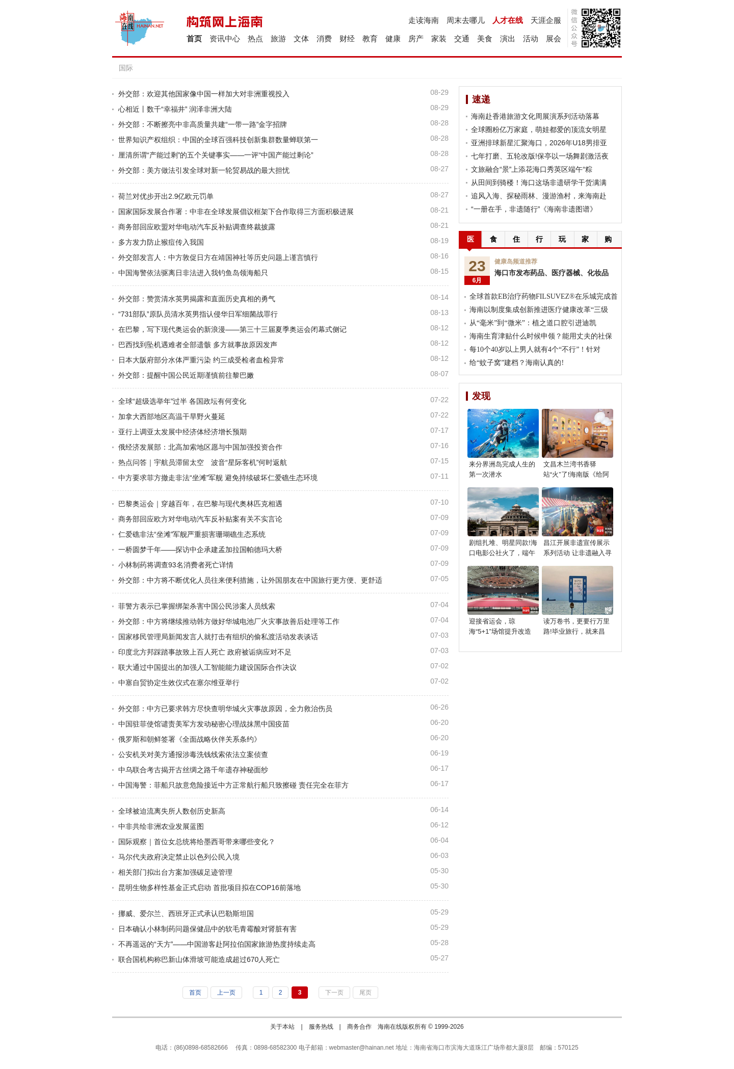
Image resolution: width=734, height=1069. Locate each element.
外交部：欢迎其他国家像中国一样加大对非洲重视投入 (204, 94)
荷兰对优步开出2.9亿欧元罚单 (166, 196)
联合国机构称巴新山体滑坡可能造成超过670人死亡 (199, 959)
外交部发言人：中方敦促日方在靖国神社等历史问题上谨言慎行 (218, 257)
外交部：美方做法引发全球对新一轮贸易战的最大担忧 (204, 170)
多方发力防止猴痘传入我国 (161, 242)
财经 (347, 38)
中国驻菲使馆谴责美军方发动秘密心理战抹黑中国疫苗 (204, 724)
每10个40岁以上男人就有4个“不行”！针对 (534, 349)
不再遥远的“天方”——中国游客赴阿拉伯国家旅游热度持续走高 (217, 944)
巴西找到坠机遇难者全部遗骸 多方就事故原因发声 (197, 345)
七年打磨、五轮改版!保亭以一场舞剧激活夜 (540, 156)
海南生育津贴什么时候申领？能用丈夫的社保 (540, 336)
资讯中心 (224, 38)
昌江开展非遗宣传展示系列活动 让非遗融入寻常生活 (577, 553)
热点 (255, 38)
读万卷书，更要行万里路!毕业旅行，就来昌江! (576, 631)
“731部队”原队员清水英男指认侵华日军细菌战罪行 (198, 314)
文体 (301, 38)
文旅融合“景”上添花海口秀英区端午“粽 (531, 169)
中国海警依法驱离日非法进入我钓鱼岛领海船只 (193, 273)
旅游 (278, 38)
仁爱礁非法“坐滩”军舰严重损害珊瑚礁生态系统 (192, 534)
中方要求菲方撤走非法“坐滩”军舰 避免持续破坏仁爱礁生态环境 (218, 478)
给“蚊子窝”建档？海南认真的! (516, 363)
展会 (553, 38)
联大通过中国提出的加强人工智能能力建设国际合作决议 (207, 667)
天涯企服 (546, 20)
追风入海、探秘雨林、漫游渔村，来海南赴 (539, 196)
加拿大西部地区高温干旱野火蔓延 (171, 416)
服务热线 (321, 1026)
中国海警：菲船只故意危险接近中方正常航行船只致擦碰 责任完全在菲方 (233, 785)
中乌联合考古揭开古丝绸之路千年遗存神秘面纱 (193, 770)
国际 (126, 68)
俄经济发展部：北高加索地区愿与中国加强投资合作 (200, 447)
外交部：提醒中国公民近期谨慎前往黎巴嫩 (186, 375)
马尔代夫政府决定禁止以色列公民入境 (179, 857)
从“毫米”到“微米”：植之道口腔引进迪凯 (532, 323)
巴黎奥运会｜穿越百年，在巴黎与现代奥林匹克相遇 (200, 504)
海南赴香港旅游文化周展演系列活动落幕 (535, 116)
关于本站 (282, 1026)
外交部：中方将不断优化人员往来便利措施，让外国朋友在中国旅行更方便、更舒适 (250, 580)
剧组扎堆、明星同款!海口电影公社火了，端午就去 (503, 553)
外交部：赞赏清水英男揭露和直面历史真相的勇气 (196, 299)
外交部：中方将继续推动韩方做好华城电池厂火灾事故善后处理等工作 (228, 621)
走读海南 (423, 20)
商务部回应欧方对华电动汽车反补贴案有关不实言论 (200, 519)
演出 (507, 38)
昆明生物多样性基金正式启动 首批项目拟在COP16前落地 (209, 887)
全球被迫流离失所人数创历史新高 (171, 811)
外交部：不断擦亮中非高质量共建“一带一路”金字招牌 (202, 124)
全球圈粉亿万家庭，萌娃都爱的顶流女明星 (539, 129)
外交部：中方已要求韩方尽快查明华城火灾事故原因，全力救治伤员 (225, 709)
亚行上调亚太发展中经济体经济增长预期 (182, 432)
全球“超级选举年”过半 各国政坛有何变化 (182, 401)
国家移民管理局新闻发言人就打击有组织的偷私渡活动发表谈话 (218, 637)
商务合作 (359, 1026)
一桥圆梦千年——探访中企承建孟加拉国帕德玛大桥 (200, 549)
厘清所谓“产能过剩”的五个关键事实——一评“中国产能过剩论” (215, 155)
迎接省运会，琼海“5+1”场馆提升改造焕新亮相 (500, 631)
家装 (439, 38)
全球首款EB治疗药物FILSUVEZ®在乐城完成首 (543, 296)
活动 (530, 38)
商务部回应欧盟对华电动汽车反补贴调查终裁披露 (196, 227)
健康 (393, 38)
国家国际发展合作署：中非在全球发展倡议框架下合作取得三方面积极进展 (236, 211)
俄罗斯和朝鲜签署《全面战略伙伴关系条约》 (189, 739)
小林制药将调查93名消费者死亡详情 (175, 565)
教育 (370, 38)
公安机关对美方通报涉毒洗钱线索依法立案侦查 (193, 754)
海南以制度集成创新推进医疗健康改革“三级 (538, 310)
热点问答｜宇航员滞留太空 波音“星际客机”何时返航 (202, 462)
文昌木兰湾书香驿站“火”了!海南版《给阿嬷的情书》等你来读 (576, 474)
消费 (324, 38)
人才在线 (507, 20)
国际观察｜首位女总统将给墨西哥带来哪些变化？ (196, 842)
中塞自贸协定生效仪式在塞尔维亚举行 (179, 683)
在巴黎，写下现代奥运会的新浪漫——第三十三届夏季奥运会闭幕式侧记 (232, 329)
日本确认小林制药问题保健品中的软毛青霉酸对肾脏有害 (207, 929)
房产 (416, 38)
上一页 (226, 992)
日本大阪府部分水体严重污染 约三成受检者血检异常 (201, 360)
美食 (484, 38)
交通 (461, 38)
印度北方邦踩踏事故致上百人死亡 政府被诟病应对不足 (205, 652)
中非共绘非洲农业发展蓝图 (161, 826)
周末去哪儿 (466, 20)
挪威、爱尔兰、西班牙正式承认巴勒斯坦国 (186, 913)
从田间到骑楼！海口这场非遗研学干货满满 (539, 182)
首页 (194, 38)
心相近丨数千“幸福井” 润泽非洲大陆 (175, 109)
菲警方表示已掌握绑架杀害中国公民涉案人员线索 (196, 606)
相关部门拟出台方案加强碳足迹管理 (175, 872)
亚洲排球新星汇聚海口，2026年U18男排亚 (539, 143)
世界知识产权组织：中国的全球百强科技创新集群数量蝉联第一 (218, 140)
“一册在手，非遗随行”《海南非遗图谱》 (534, 209)
